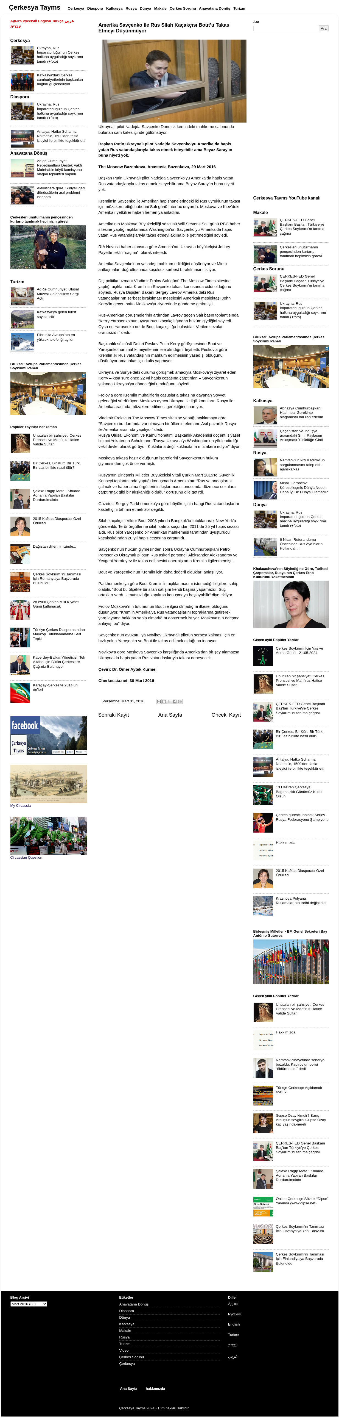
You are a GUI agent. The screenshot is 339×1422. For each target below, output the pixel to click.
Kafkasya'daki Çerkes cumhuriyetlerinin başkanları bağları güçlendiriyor (60, 79)
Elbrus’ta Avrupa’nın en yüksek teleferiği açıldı (56, 337)
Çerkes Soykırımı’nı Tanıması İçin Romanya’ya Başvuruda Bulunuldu (57, 578)
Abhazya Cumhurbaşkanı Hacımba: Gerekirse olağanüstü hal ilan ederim (301, 412)
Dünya (124, 1317)
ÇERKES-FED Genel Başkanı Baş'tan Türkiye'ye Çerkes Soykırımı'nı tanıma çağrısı (302, 226)
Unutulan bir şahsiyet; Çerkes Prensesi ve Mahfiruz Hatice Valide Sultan (57, 439)
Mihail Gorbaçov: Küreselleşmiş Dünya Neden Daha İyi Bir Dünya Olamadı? (304, 487)
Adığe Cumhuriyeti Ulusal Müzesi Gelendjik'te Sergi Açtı (58, 293)
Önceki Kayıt (226, 715)
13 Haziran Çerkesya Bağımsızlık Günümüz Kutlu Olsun (299, 791)
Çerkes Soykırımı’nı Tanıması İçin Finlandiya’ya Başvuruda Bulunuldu (300, 1258)
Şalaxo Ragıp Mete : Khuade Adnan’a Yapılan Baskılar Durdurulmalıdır (56, 495)
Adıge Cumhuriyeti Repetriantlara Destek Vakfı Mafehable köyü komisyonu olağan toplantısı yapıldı (59, 167)
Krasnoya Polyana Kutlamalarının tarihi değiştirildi (301, 900)
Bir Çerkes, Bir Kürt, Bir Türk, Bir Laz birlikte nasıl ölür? (57, 465)
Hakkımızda (285, 843)
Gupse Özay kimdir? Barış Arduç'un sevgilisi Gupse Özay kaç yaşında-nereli (301, 1119)
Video (123, 1350)
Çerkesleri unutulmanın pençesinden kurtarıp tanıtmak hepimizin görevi (301, 251)
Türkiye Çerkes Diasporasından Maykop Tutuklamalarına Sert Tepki (59, 634)
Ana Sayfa (170, 715)
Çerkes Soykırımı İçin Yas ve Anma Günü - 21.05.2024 (299, 650)
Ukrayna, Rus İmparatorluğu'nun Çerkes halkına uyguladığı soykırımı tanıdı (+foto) (60, 54)
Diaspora (126, 1311)
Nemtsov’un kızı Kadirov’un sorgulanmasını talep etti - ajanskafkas (302, 464)
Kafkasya (127, 1324)
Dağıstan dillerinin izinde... (54, 546)
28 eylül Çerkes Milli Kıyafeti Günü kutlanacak (56, 604)
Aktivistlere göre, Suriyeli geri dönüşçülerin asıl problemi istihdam (61, 192)
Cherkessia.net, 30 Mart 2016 (126, 680)
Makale (125, 1331)
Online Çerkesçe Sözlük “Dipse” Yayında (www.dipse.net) (302, 1201)
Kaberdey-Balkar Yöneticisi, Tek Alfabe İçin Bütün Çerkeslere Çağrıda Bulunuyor (59, 661)
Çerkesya (127, 1364)
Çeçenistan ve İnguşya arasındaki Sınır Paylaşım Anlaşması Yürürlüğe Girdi (301, 435)
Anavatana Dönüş (134, 1304)
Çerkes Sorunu (131, 1357)
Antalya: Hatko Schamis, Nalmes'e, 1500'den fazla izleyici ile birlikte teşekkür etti (61, 135)
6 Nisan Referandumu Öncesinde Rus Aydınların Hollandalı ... (301, 543)
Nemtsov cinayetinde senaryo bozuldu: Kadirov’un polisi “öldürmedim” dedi (300, 1064)
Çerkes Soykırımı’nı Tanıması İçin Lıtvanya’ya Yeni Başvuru (300, 1228)
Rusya (124, 1337)
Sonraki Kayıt (113, 715)
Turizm (124, 1344)
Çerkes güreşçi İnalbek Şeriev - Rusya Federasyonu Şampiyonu (302, 817)
